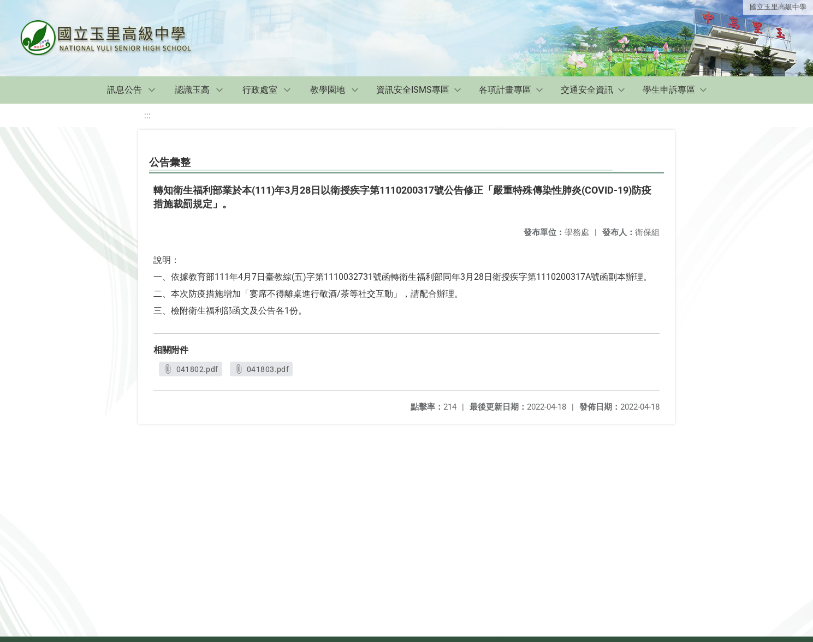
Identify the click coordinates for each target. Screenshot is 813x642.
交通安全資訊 (587, 90)
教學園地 (327, 90)
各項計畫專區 (505, 90)
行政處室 (259, 90)
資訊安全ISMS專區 (412, 90)
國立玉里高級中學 (778, 7)
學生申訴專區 (669, 90)
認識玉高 (192, 90)
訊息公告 (124, 90)
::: (147, 115)
